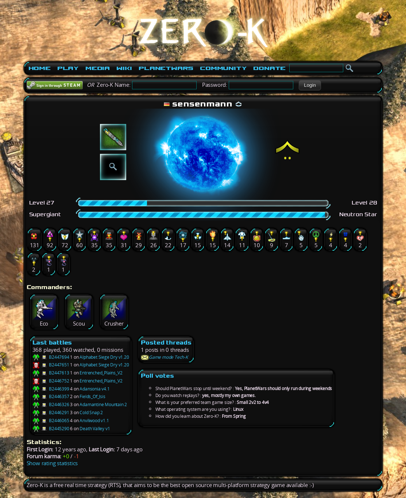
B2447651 (50, 365)
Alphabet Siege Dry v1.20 (104, 357)
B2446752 (50, 381)
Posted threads (166, 342)
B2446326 (50, 404)
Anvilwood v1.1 (94, 420)
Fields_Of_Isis (92, 396)
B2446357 (50, 396)
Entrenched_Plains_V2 (101, 373)
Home (39, 68)
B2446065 (50, 420)
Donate (269, 68)
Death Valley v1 (95, 428)
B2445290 (50, 428)
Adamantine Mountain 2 (103, 404)
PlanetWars (166, 68)
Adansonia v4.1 (94, 389)
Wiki (124, 68)
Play (68, 68)
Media (97, 68)
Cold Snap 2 (91, 412)
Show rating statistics (52, 463)
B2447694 (50, 357)
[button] (310, 85)
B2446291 (50, 412)
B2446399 (50, 389)
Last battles (52, 342)
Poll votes (157, 376)
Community (223, 68)
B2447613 (50, 373)
